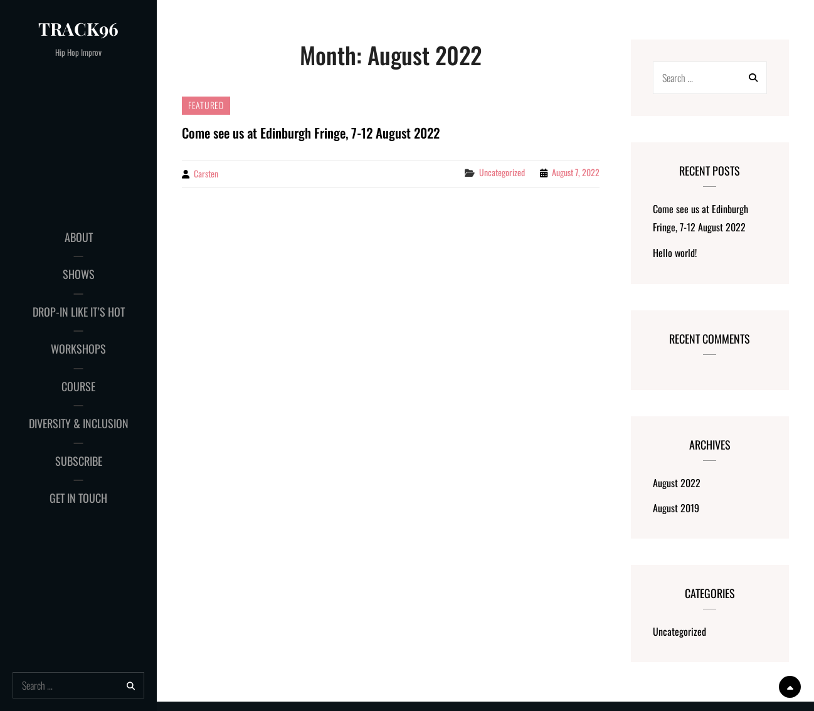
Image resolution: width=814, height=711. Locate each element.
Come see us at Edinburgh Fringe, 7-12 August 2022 (311, 132)
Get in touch (78, 498)
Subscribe (78, 461)
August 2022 (676, 482)
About (79, 237)
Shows (79, 274)
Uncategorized (502, 172)
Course (78, 386)
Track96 (78, 28)
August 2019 (676, 507)
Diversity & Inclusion (79, 423)
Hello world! (675, 252)
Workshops (78, 348)
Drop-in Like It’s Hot (79, 311)
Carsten (206, 173)
